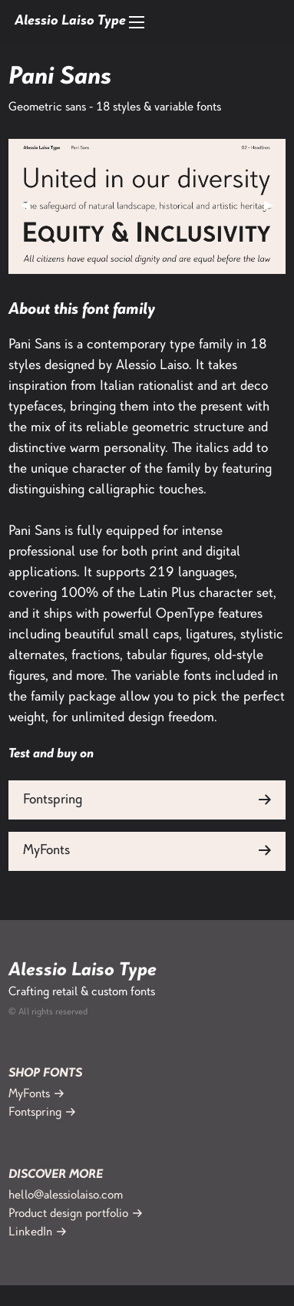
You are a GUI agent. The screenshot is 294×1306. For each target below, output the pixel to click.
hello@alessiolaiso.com (65, 1196)
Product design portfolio (68, 1214)
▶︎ (275, 206)
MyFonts (46, 851)
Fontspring (52, 800)
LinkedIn (30, 1232)
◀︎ (31, 206)
